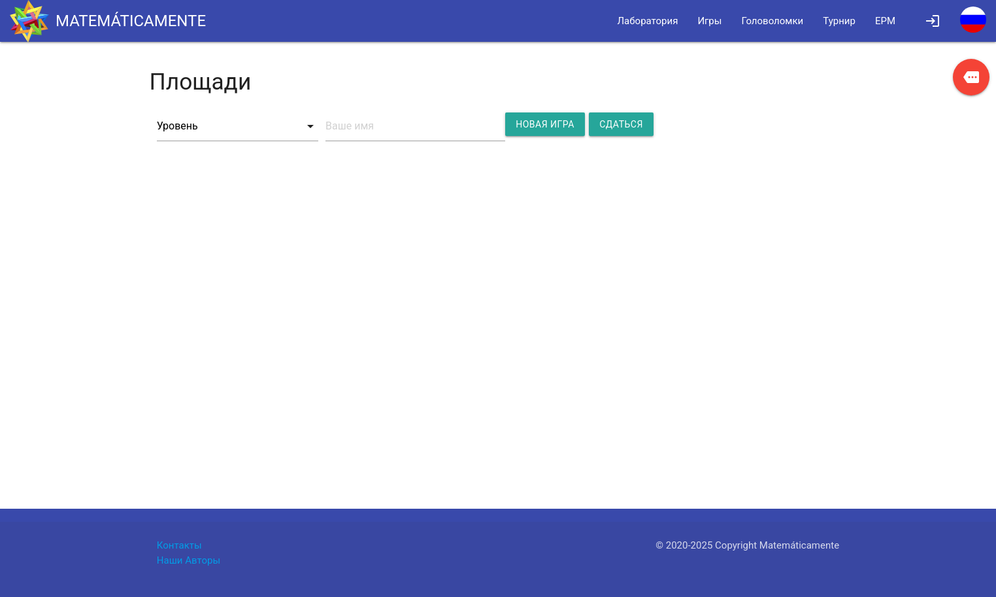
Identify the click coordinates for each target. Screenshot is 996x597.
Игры (709, 21)
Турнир (839, 21)
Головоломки (772, 21)
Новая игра (545, 124)
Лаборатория (648, 21)
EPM (885, 21)
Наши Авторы (188, 560)
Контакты (179, 545)
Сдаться (621, 124)
